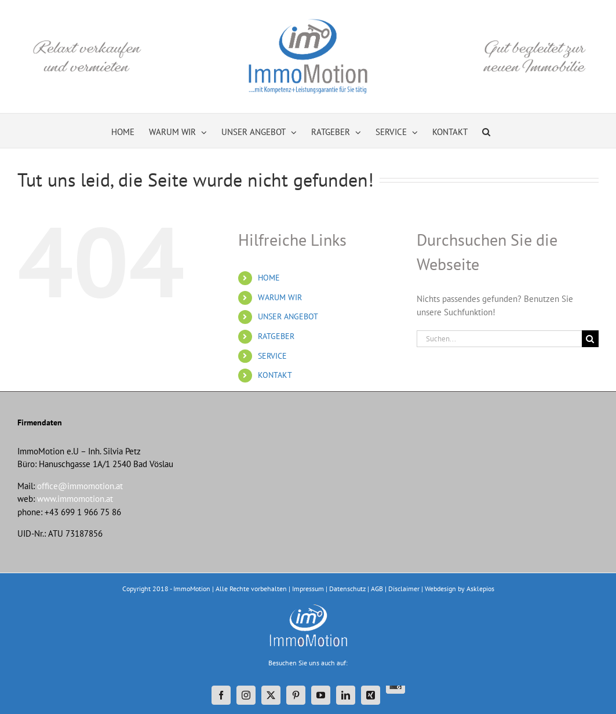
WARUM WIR (280, 297)
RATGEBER (276, 336)
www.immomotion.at (75, 498)
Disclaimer (404, 588)
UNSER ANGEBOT (288, 316)
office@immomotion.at (80, 485)
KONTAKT (275, 375)
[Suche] (590, 338)
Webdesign (440, 588)
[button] (486, 131)
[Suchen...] (499, 338)
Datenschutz (347, 588)
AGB (377, 588)
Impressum (308, 588)
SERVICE (272, 356)
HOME (269, 277)
